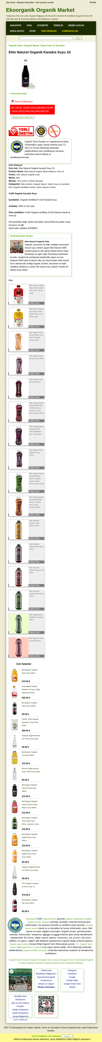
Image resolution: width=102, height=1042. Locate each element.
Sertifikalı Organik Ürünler (78, 16)
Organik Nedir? (15, 960)
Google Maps (72, 980)
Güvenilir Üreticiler (56, 16)
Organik (45, 922)
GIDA (29, 25)
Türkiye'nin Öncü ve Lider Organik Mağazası (25, 16)
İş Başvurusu (46, 980)
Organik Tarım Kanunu (50, 960)
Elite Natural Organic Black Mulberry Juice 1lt (44, 171)
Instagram (72, 970)
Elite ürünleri (26, 184)
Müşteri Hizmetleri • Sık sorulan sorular (35, 2)
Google (72, 977)
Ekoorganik (31, 919)
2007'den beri (12, 19)
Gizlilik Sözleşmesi (20, 1009)
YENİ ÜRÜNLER (49, 31)
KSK (63, 963)
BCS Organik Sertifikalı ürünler (22, 187)
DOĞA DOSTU (17, 31)
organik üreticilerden (74, 919)
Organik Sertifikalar (74, 963)
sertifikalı (88, 919)
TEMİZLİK (58, 25)
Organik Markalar (51, 963)
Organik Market (49, 919)
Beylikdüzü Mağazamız (46, 973)
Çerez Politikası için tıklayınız (46, 1036)
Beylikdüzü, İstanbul (49, 19)
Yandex (72, 987)
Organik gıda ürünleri (19, 944)
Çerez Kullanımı (20, 1020)
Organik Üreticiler (34, 963)
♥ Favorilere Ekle (18, 94)
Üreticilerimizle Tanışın (21, 236)
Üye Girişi (10, 2)
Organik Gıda (15, 45)
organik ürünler (34, 922)
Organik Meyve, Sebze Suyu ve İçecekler (44, 45)
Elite (18, 178)
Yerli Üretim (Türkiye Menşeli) (30, 181)
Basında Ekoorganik (46, 977)
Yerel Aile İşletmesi (29, 19)
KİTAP (32, 31)
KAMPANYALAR (70, 31)
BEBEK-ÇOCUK (76, 25)
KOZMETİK (42, 25)
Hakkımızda (46, 970)
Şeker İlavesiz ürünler (46, 187)
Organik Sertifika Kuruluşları (35, 950)
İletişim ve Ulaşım (46, 984)
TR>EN (92, 2)
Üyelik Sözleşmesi (20, 1013)
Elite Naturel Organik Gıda (28, 174)
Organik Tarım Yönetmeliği (32, 947)
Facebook (72, 973)
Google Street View (72, 984)
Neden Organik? (31, 960)
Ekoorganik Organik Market (40, 10)
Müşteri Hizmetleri (46, 987)
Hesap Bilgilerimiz (20, 1016)
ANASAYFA (15, 25)
